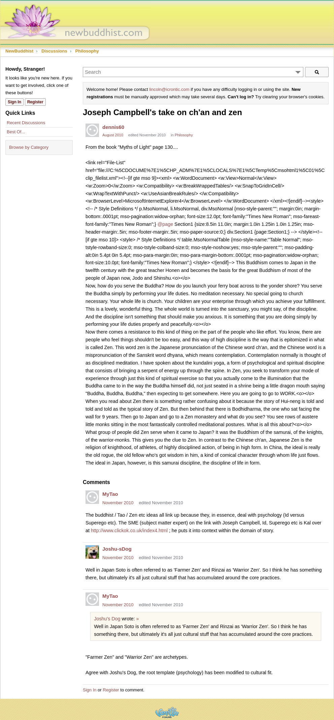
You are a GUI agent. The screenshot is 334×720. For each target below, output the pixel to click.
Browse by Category (28, 147)
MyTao (110, 494)
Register (111, 689)
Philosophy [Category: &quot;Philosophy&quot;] (184, 135)
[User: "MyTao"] (92, 497)
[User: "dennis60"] (92, 130)
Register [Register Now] (35, 102)
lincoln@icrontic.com (169, 89)
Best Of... (16, 131)
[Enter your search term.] (193, 72)
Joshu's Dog (107, 618)
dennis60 (113, 127)
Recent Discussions (26, 122)
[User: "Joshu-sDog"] (92, 552)
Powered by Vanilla (167, 712)
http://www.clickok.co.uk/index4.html (129, 530)
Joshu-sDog (117, 549)
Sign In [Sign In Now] (14, 102)
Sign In (89, 689)
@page (165, 224)
